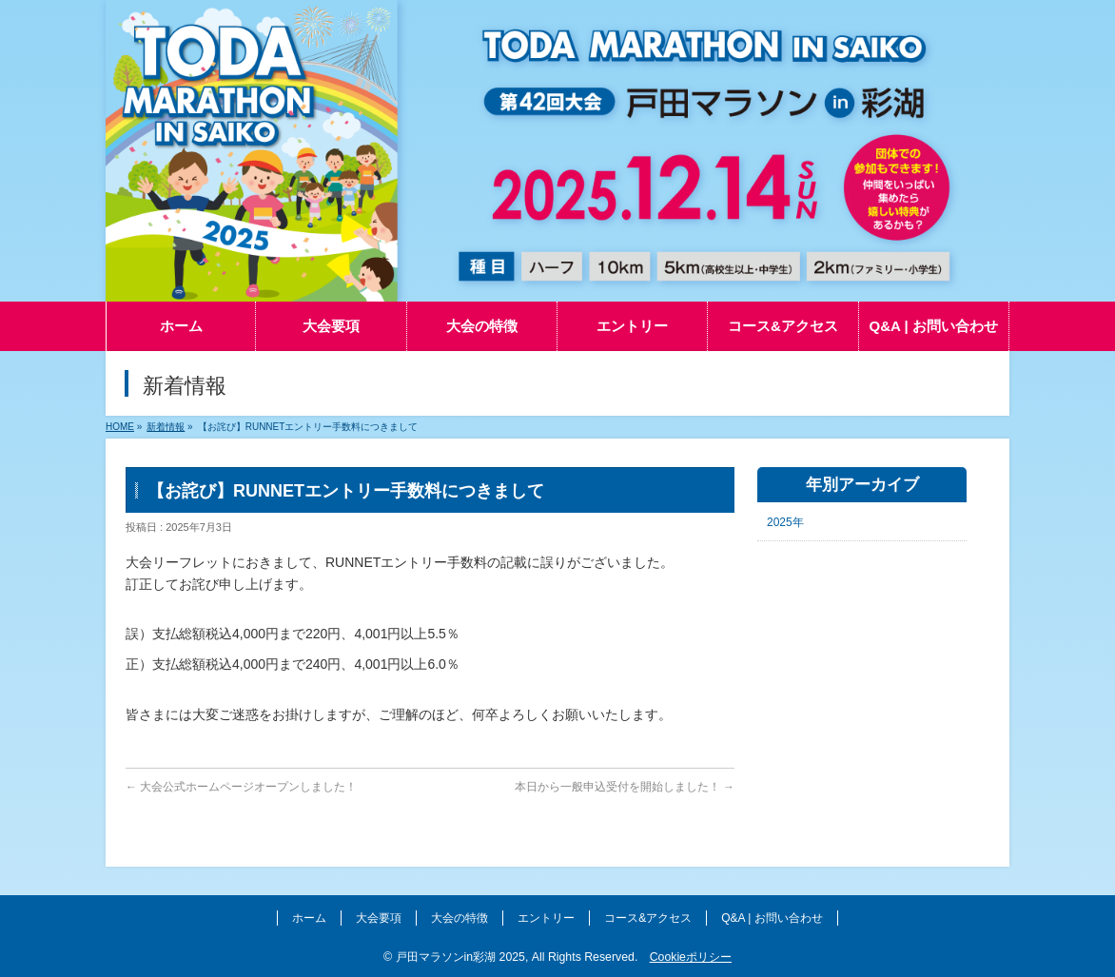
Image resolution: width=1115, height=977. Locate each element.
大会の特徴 (459, 918)
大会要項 (378, 918)
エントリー (546, 918)
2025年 (785, 522)
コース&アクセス (648, 918)
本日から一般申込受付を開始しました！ (624, 786)
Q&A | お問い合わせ (771, 918)
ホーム (309, 918)
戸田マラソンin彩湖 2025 (460, 957)
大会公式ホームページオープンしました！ (241, 786)
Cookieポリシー (691, 957)
